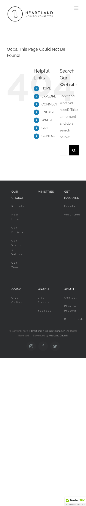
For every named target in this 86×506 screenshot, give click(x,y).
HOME (46, 88)
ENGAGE (48, 112)
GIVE (45, 128)
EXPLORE (49, 96)
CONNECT (50, 104)
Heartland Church (58, 335)
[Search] (74, 150)
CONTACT (49, 136)
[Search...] (64, 150)
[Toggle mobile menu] (76, 8)
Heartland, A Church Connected (48, 331)
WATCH (47, 120)
